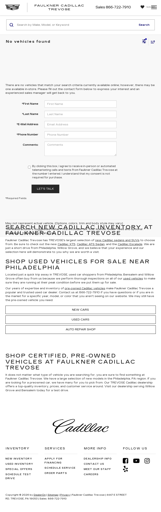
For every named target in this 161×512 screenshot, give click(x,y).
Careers (91, 474)
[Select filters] (144, 42)
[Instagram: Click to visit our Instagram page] (149, 461)
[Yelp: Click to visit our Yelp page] (127, 469)
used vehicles (133, 278)
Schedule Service (60, 468)
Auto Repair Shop (81, 329)
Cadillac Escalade (130, 244)
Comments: (30, 144)
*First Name (30, 103)
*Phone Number (27, 134)
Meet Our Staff (97, 469)
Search (144, 24)
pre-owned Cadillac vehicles (85, 288)
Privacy (65, 495)
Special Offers (19, 469)
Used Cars (80, 319)
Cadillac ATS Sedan (91, 244)
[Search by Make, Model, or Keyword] (76, 25)
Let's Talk (45, 188)
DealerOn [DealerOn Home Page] (40, 495)
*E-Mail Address (27, 124)
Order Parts (55, 473)
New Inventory (18, 458)
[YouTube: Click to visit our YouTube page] (138, 461)
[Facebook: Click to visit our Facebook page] (127, 461)
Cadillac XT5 (66, 244)
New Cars (80, 309)
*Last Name (30, 114)
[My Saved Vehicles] (146, 7)
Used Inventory (19, 464)
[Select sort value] (151, 41)
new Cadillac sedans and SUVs (117, 240)
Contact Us (94, 464)
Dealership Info (98, 458)
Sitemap (53, 495)
